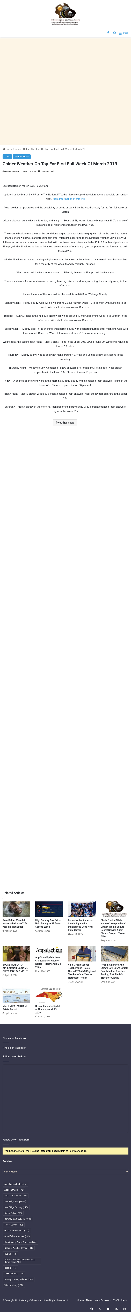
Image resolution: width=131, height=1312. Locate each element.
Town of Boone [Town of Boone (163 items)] (14, 1274)
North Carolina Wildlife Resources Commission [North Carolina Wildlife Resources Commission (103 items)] (19, 1260)
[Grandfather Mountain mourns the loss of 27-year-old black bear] (16, 909)
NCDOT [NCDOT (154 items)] (10, 1254)
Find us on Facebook (14, 1047)
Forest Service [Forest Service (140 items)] (13, 1225)
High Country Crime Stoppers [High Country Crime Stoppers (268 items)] (20, 1242)
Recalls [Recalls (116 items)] (10, 1268)
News (17, 149)
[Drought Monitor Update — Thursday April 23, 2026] (49, 995)
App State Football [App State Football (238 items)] (15, 1196)
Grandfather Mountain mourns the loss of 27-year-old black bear (15, 923)
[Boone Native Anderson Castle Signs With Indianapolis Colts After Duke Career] (82, 909)
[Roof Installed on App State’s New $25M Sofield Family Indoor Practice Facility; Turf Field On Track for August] (114, 953)
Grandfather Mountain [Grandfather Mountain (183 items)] (17, 1236)
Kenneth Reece (12, 171)
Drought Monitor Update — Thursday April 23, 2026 (48, 1009)
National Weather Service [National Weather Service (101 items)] (18, 1248)
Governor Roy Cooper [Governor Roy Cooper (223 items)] (16, 1230)
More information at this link (69, 198)
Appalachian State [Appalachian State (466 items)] (15, 1184)
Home (7, 149)
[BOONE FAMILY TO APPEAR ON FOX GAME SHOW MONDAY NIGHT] (16, 953)
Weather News (21, 156)
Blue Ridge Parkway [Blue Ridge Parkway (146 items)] (16, 1207)
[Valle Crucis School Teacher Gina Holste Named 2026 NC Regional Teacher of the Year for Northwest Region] (82, 953)
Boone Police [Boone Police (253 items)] (13, 1213)
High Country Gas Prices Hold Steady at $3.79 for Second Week (48, 923)
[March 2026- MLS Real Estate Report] (16, 995)
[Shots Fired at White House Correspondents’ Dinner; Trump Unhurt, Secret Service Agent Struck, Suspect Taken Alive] (114, 909)
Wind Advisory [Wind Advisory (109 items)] (13, 1285)
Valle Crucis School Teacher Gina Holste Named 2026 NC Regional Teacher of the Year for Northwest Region (82, 971)
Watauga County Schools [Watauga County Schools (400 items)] (18, 1279)
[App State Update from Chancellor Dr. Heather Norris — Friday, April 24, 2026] (49, 950)
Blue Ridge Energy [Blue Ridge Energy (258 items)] (15, 1201)
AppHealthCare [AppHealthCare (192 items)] (14, 1190)
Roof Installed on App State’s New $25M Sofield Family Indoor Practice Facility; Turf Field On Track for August (114, 971)
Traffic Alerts (120, 1300)
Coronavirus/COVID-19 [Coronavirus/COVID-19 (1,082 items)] (18, 1219)
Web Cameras (103, 1300)
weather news (65, 422)
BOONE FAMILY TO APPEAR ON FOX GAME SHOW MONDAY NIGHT (15, 968)
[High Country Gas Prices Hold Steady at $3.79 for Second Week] (49, 909)
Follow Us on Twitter (14, 1056)
